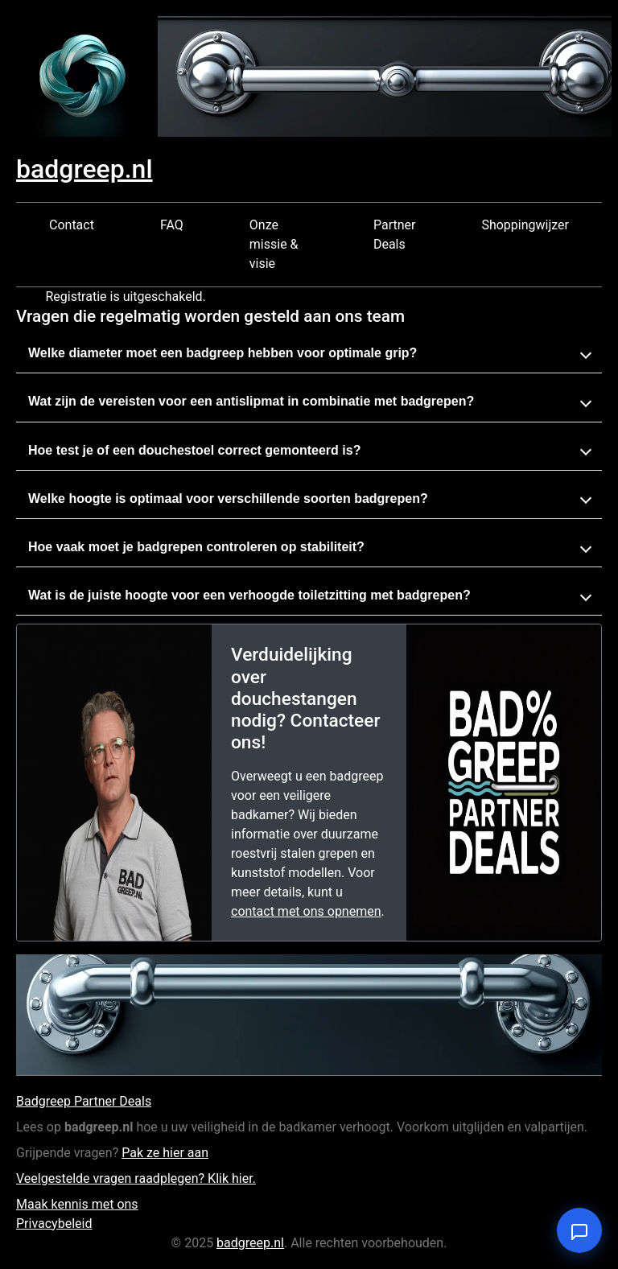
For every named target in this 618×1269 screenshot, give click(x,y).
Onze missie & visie (274, 244)
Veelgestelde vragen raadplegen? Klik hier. (136, 1178)
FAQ (171, 225)
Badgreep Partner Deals (83, 1101)
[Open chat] (579, 1230)
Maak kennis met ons (77, 1204)
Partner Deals (394, 234)
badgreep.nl (84, 169)
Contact (71, 225)
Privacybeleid (54, 1223)
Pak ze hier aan (165, 1152)
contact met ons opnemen (306, 911)
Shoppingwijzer (525, 225)
